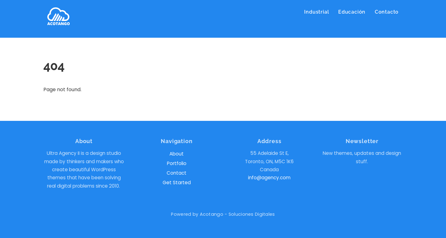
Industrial (316, 12)
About (176, 154)
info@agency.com (269, 177)
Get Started (177, 182)
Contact (176, 173)
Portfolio (176, 163)
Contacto (387, 12)
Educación (351, 12)
